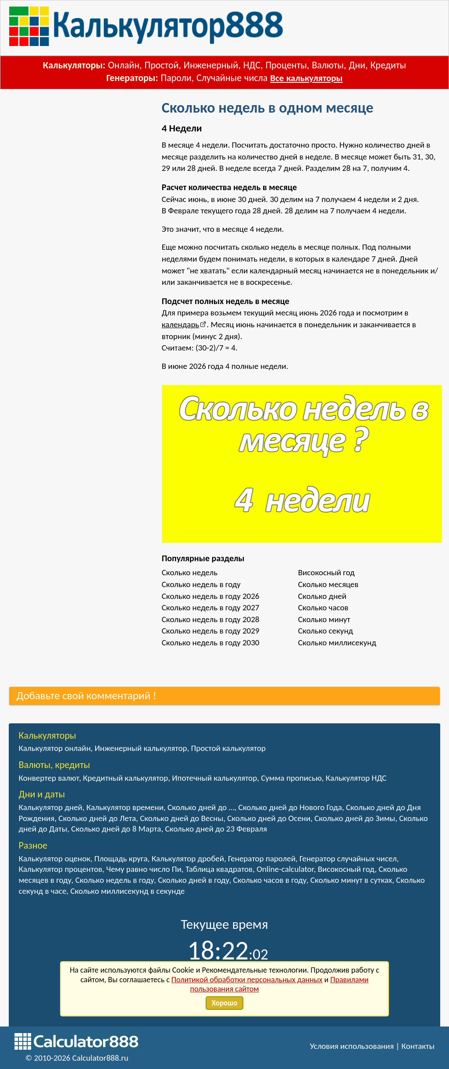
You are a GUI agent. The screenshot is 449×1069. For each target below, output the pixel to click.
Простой (161, 65)
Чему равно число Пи (144, 869)
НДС (251, 65)
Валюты (328, 65)
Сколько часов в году (269, 880)
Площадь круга (121, 858)
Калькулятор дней (50, 807)
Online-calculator (285, 869)
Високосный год (326, 572)
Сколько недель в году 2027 (211, 607)
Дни (357, 65)
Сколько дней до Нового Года (290, 807)
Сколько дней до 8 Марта (116, 829)
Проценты (285, 65)
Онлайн (123, 65)
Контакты (418, 1046)
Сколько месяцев (328, 584)
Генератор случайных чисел (348, 858)
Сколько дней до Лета (97, 818)
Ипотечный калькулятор (214, 778)
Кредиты (388, 65)
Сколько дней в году (193, 880)
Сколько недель (189, 572)
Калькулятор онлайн (54, 748)
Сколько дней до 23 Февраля (216, 829)
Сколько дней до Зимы (354, 818)
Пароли (176, 78)
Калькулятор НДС (356, 778)
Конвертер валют (48, 778)
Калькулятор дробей (188, 858)
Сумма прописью (291, 778)
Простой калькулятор (228, 748)
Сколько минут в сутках (351, 880)
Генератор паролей (262, 858)
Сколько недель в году (201, 584)
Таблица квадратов (219, 869)
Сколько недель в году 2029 (211, 631)
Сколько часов (323, 607)
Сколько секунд (325, 631)
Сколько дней (322, 596)
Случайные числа (231, 78)
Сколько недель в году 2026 (211, 596)
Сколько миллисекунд (337, 642)
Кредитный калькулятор (125, 778)
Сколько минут (324, 619)
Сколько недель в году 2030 (211, 642)
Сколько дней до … (200, 807)
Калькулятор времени (125, 807)
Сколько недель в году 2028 (211, 619)
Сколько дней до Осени (268, 818)
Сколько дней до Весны (181, 818)
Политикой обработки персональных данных (247, 979)
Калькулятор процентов (60, 869)
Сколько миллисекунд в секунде (127, 891)
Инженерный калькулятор (141, 748)
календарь (181, 324)
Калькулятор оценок (54, 858)
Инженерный (211, 65)
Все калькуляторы (306, 78)
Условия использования (352, 1046)
